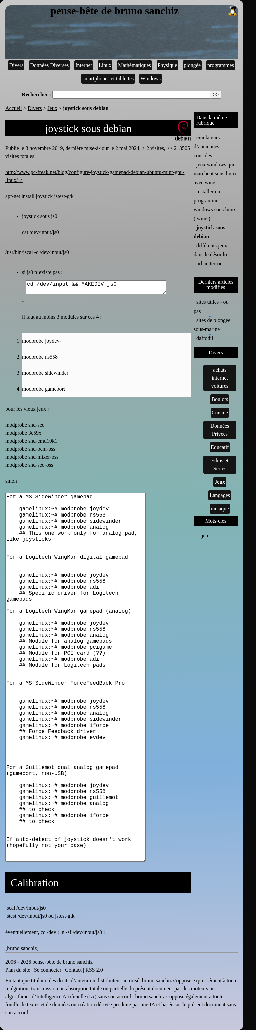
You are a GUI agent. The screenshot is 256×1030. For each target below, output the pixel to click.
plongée (192, 65)
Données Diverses (49, 65)
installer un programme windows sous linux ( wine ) (215, 205)
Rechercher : (36, 94)
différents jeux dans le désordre (211, 250)
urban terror (209, 263)
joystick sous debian (209, 232)
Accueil (13, 108)
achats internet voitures (220, 378)
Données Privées (219, 430)
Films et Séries (219, 464)
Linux (105, 65)
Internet (83, 65)
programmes (220, 65)
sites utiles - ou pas (211, 306)
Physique (167, 65)
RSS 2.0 (94, 970)
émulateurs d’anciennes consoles (207, 146)
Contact (74, 970)
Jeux (52, 108)
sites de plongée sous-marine (212, 324)
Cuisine (220, 412)
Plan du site (17, 970)
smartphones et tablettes (108, 78)
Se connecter (47, 970)
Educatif (220, 447)
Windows (150, 78)
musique (220, 508)
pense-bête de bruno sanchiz (144, 11)
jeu (205, 535)
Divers (16, 65)
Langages (220, 495)
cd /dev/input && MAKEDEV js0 (96, 287)
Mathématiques (134, 65)
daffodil (204, 337)
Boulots (219, 399)
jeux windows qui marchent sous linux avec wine (215, 173)
